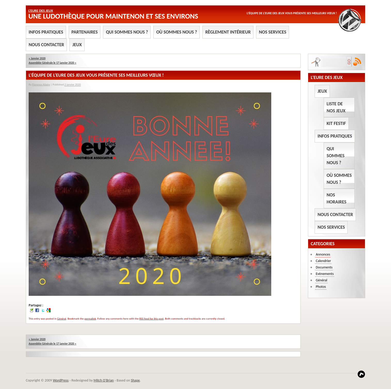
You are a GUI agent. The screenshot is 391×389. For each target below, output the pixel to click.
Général (61, 318)
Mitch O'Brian (103, 380)
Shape (135, 380)
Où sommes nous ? (176, 32)
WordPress (61, 380)
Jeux (77, 44)
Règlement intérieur (228, 32)
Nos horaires (336, 198)
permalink (90, 318)
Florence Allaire (41, 84)
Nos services (272, 32)
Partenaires (84, 32)
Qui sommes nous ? (127, 32)
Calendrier (323, 261)
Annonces (323, 254)
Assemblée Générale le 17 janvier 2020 (52, 63)
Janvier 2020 (37, 58)
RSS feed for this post (151, 318)
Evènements (325, 274)
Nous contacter (46, 44)
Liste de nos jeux (335, 107)
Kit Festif (336, 123)
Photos (321, 286)
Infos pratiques (46, 32)
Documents (324, 267)
